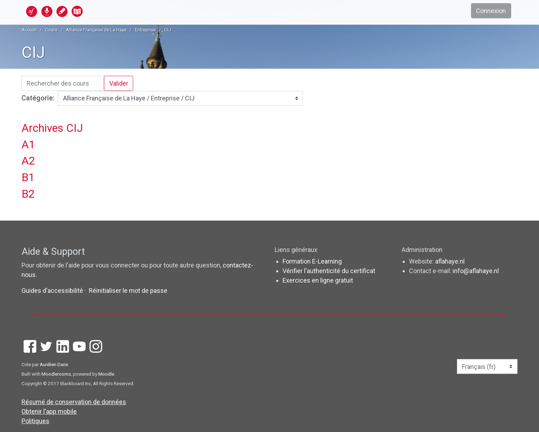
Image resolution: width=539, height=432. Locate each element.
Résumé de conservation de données (73, 402)
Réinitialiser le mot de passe (128, 290)
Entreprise (145, 29)
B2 (28, 193)
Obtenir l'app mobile (49, 411)
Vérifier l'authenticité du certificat (329, 270)
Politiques (35, 421)
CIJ (167, 29)
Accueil (29, 29)
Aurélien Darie (54, 364)
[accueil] (81, 11)
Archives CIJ (52, 128)
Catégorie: (38, 98)
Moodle (106, 374)
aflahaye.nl (450, 261)
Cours (51, 29)
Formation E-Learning (312, 261)
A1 (28, 144)
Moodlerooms (56, 374)
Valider (118, 83)
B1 (28, 177)
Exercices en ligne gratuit (318, 280)
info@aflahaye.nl (476, 270)
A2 (28, 160)
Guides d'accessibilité (53, 290)
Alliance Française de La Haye (96, 29)
